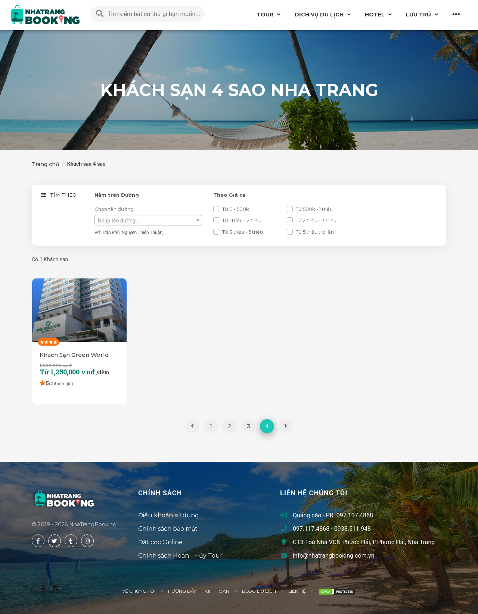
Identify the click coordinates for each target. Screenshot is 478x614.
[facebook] (38, 540)
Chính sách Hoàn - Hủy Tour (180, 555)
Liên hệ (297, 591)
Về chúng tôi (138, 591)
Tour (265, 14)
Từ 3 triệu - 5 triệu (242, 232)
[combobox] (148, 220)
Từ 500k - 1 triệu (314, 209)
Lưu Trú (418, 14)
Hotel (375, 14)
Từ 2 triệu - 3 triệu (316, 220)
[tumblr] (71, 540)
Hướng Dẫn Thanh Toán (198, 591)
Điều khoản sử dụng (168, 515)
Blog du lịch (259, 591)
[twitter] (54, 540)
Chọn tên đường (114, 209)
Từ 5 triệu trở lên (315, 232)
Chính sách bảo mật (168, 528)
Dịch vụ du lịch (319, 14)
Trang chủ (45, 164)
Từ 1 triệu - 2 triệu (241, 220)
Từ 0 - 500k (235, 209)
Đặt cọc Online (160, 542)
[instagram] (87, 540)
